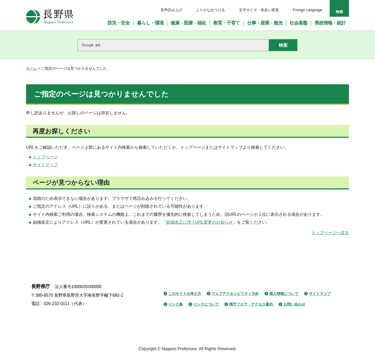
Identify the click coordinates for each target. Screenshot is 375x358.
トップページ (45, 157)
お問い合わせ (294, 304)
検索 (339, 12)
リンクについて (206, 304)
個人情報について (283, 293)
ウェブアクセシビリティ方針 (235, 293)
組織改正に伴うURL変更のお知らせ (199, 222)
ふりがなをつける (210, 10)
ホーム (31, 68)
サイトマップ (45, 165)
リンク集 (175, 304)
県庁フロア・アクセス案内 (251, 304)
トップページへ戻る (330, 232)
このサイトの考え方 (184, 293)
